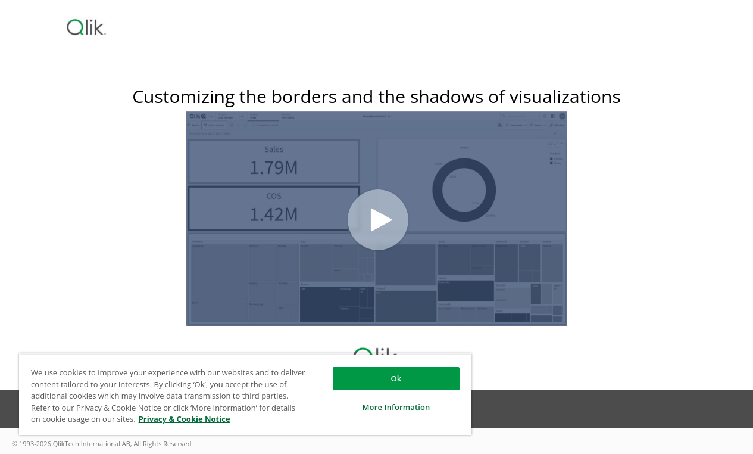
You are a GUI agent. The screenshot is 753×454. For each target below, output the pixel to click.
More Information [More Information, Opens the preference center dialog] (396, 407)
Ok (395, 378)
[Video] (376, 218)
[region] (245, 394)
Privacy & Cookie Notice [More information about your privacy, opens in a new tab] (184, 418)
